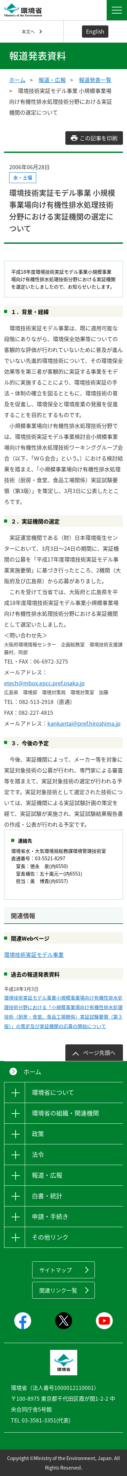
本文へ (28, 31)
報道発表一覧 (95, 80)
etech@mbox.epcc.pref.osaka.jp (44, 683)
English (95, 31)
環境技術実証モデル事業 (34, 954)
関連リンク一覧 (58, 1290)
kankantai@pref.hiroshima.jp (84, 723)
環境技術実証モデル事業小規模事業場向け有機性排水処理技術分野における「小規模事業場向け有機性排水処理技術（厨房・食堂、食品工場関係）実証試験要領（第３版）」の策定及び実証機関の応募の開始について (63, 1011)
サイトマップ (55, 1270)
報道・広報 (52, 80)
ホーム (17, 80)
